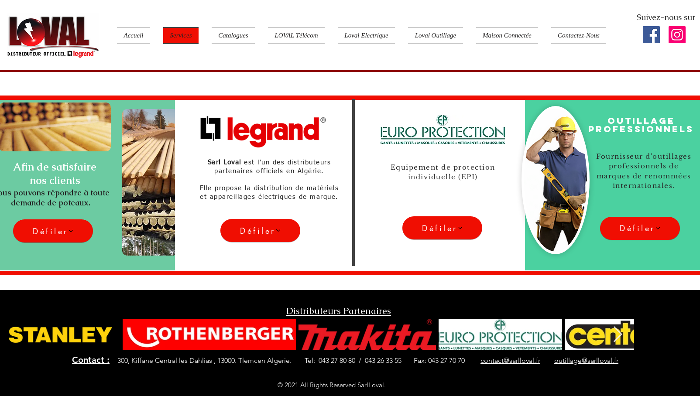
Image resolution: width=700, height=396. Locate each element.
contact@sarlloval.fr (510, 360)
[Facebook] (651, 34)
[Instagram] (677, 34)
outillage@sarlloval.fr (586, 360)
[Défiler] (53, 230)
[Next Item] (618, 334)
